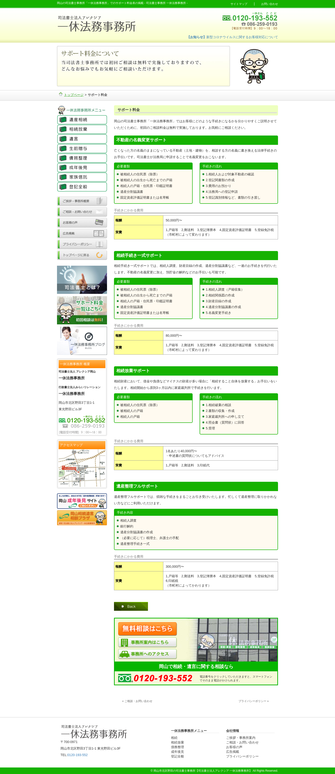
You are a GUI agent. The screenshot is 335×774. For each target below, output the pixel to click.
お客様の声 (234, 747)
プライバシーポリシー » (253, 701)
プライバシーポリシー (242, 756)
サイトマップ (239, 4)
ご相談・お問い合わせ (242, 742)
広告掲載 (232, 752)
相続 (174, 738)
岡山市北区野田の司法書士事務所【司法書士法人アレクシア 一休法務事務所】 (203, 770)
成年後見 (177, 752)
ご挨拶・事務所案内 (240, 738)
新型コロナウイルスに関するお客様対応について (232, 37)
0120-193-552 (77, 755)
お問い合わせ (269, 4)
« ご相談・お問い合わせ (137, 701)
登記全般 (177, 756)
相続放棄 (177, 742)
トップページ (74, 95)
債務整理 (177, 747)
